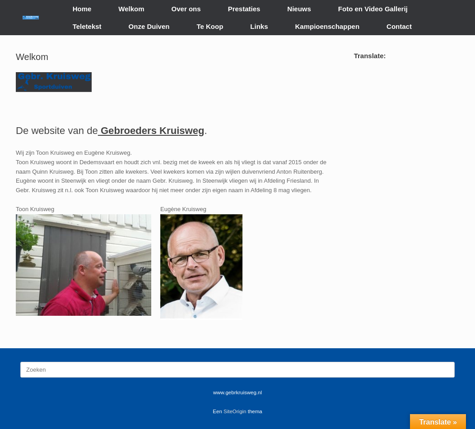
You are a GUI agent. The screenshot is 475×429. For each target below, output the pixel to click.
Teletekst (87, 26)
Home (82, 9)
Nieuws (299, 9)
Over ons (186, 9)
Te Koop (209, 26)
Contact (399, 26)
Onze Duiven (149, 26)
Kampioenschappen (327, 26)
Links (259, 26)
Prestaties (244, 9)
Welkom (131, 9)
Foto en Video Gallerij (373, 9)
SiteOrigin (235, 411)
